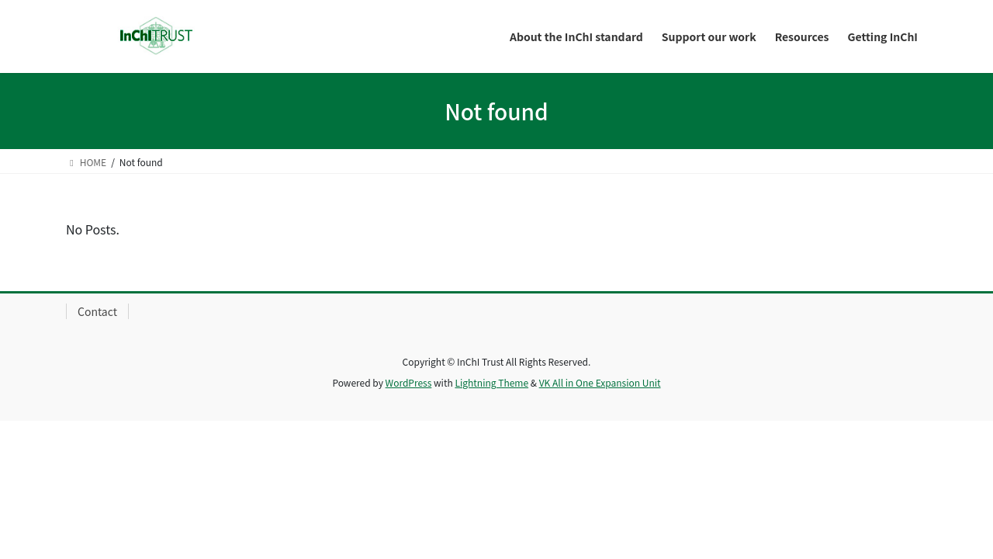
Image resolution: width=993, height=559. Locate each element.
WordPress (409, 382)
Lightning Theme (491, 382)
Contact (97, 311)
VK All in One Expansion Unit (600, 382)
